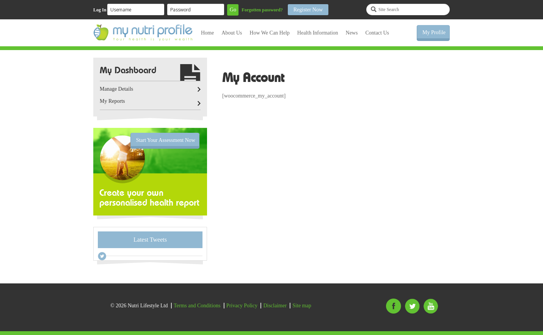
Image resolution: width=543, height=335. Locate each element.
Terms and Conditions (197, 305)
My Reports (112, 101)
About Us (231, 33)
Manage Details (116, 89)
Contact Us (377, 33)
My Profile (434, 32)
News (352, 33)
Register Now (308, 10)
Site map (301, 305)
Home (207, 33)
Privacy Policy (241, 305)
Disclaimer (274, 305)
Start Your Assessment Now (165, 140)
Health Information (317, 33)
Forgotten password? (262, 10)
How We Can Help (270, 33)
